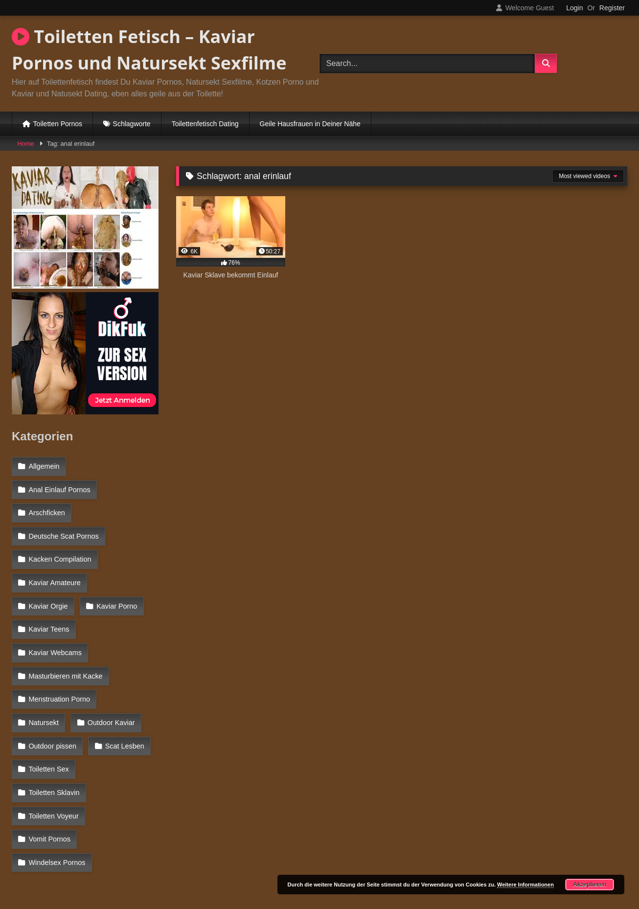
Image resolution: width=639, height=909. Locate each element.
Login (574, 8)
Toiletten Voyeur (53, 741)
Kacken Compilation (59, 550)
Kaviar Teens (116, 592)
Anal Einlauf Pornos (59, 487)
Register (612, 8)
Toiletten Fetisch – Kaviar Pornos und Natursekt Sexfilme (149, 49)
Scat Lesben (123, 699)
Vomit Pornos (49, 762)
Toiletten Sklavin (121, 720)
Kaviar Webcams (55, 614)
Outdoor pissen (52, 699)
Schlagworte (132, 124)
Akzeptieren (589, 884)
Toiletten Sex (48, 720)
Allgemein (43, 466)
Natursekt (132, 656)
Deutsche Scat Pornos (63, 529)
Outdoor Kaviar (52, 678)
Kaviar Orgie (127, 571)
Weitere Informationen (525, 884)
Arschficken (46, 508)
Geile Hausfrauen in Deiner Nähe (310, 124)
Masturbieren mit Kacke (65, 635)
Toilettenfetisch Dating (205, 124)
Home (26, 143)
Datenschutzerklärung (384, 866)
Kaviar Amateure (54, 571)
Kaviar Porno (48, 592)
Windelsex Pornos (56, 783)
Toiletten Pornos (57, 124)
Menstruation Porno (59, 656)
